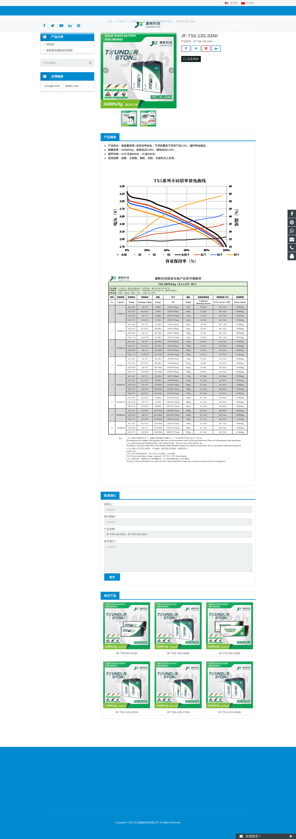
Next (172, 93)
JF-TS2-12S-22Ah (126, 739)
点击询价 (191, 81)
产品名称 (109, 552)
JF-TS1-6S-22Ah (229, 680)
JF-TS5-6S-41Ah (126, 680)
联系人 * (109, 526)
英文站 (232, 3)
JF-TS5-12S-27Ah (178, 739)
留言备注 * (110, 565)
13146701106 (51, 10)
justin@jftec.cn (73, 10)
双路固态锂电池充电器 (59, 72)
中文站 (247, 3)
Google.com (52, 108)
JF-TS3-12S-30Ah (229, 739)
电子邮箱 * (110, 539)
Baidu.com (72, 108)
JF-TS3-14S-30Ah (178, 680)
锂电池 (50, 66)
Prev (106, 93)
